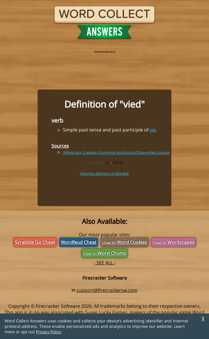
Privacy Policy (48, 331)
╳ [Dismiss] (203, 319)
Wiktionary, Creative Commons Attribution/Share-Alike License (116, 152)
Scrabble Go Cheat (35, 242)
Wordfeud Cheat (78, 242)
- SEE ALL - (104, 262)
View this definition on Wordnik (104, 173)
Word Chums (104, 253)
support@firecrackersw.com (107, 290)
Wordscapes (173, 242)
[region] (104, 67)
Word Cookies (124, 242)
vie (153, 130)
